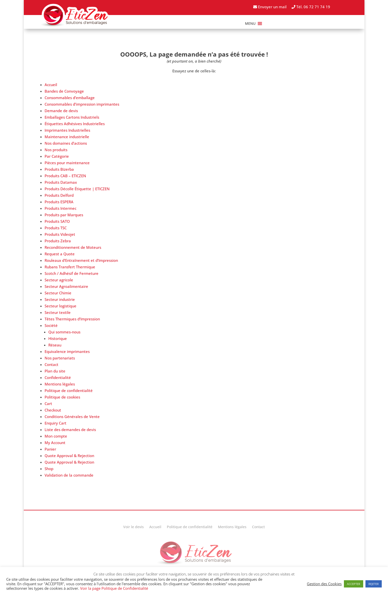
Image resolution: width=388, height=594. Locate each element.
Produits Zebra (58, 240)
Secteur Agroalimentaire (66, 286)
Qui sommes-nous (64, 331)
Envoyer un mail (270, 6)
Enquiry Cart (55, 423)
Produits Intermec (60, 208)
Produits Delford (59, 195)
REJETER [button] (373, 584)
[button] (250, 24)
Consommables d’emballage (70, 97)
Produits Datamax (61, 182)
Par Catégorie (57, 156)
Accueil (51, 84)
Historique (57, 338)
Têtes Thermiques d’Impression (72, 318)
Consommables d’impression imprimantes (82, 104)
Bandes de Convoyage (64, 91)
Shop (49, 468)
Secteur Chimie (58, 292)
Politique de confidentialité (69, 390)
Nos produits (56, 149)
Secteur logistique (60, 305)
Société (51, 325)
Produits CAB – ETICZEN (65, 175)
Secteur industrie (60, 299)
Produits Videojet (60, 234)
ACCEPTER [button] (353, 584)
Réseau (54, 344)
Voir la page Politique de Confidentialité (114, 588)
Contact (51, 364)
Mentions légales (60, 383)
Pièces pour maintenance (67, 162)
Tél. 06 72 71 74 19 (311, 6)
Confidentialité (58, 377)
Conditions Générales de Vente (72, 416)
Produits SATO (57, 221)
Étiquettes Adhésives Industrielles (75, 123)
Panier (50, 449)
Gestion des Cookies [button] (324, 583)
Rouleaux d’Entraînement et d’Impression (81, 260)
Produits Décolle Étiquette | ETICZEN (77, 188)
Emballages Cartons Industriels (72, 117)
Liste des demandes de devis (70, 429)
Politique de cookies (62, 397)
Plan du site (55, 370)
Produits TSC (56, 227)
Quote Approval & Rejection (69, 455)
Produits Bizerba (59, 169)
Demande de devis (61, 110)
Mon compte (56, 436)
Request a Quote (60, 253)
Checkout (53, 410)
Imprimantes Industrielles (67, 130)
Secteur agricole (59, 279)
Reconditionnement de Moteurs (73, 247)
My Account (55, 442)
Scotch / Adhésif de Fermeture (71, 273)
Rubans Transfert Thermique (70, 266)
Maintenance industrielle (67, 136)
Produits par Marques (64, 214)
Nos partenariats (60, 357)
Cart (48, 403)
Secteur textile (58, 312)
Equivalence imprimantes (67, 351)
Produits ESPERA (59, 201)
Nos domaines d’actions (66, 143)
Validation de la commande (69, 475)
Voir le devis (133, 527)
